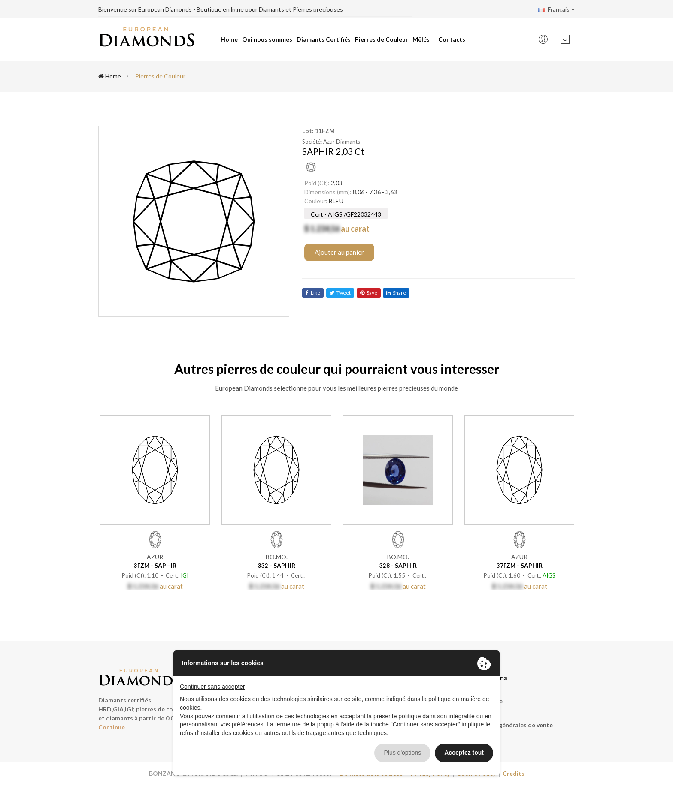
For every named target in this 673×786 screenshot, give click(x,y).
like (313, 292)
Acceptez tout (464, 752)
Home (229, 39)
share (396, 292)
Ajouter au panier (339, 252)
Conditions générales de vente (509, 725)
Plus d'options (402, 752)
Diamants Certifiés (324, 39)
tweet (340, 292)
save (368, 292)
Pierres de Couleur (381, 39)
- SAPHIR (155, 565)
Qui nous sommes (267, 39)
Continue (111, 727)
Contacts (451, 39)
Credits (513, 773)
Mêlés (421, 39)
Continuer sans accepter (212, 686)
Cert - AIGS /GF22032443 (346, 214)
